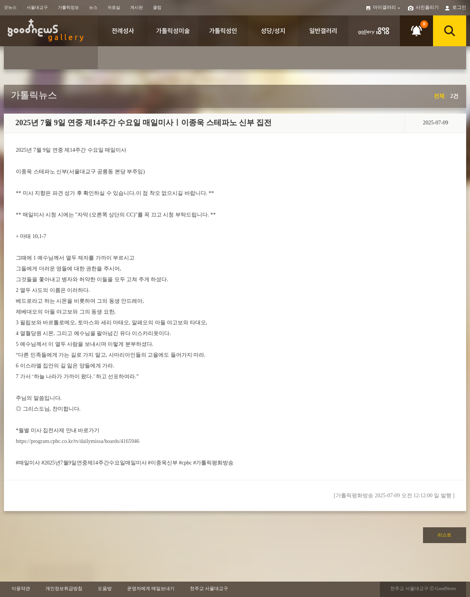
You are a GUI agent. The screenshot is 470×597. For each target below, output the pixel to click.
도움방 (105, 588)
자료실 (113, 7)
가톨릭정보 (68, 7)
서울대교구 (37, 7)
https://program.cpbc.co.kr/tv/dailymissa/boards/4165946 (77, 441)
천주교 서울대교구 (209, 588)
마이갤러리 (387, 7)
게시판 (136, 7)
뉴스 (93, 7)
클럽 (157, 7)
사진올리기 (427, 7)
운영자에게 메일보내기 (151, 588)
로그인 (459, 7)
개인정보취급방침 (63, 588)
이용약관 (21, 588)
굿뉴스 (10, 7)
